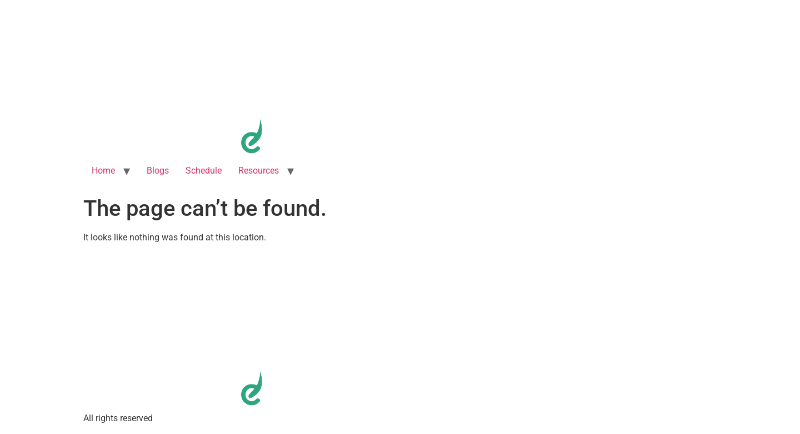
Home (103, 170)
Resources (258, 170)
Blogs (158, 170)
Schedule (204, 170)
